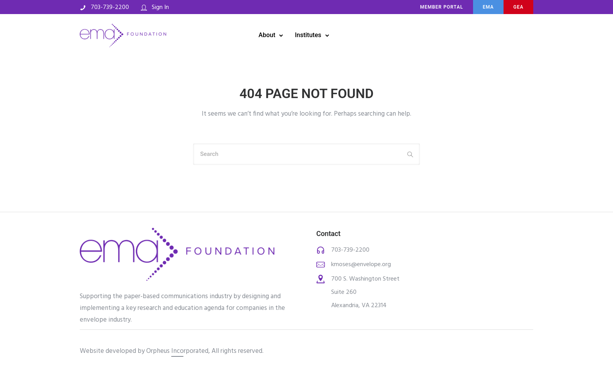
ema (488, 7)
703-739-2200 (110, 7)
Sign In (160, 7)
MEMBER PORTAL (441, 7)
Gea (518, 7)
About (266, 35)
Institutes (308, 35)
